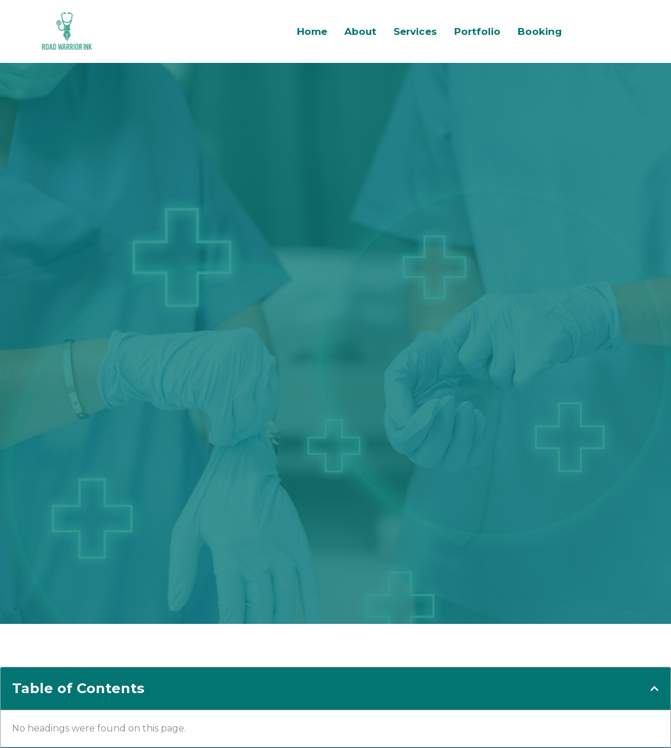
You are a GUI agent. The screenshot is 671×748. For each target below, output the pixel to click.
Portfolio (477, 31)
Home (312, 31)
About (360, 31)
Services (415, 31)
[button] (654, 688)
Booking (540, 31)
